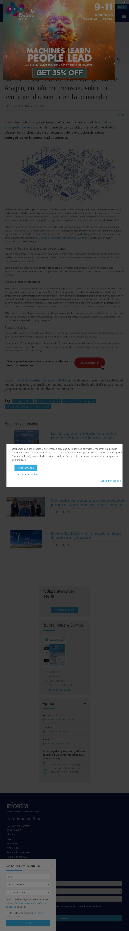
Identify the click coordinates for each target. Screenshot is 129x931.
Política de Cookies (28, 474)
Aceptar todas (26, 467)
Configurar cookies (110, 480)
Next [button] (120, 34)
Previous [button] (8, 34)
